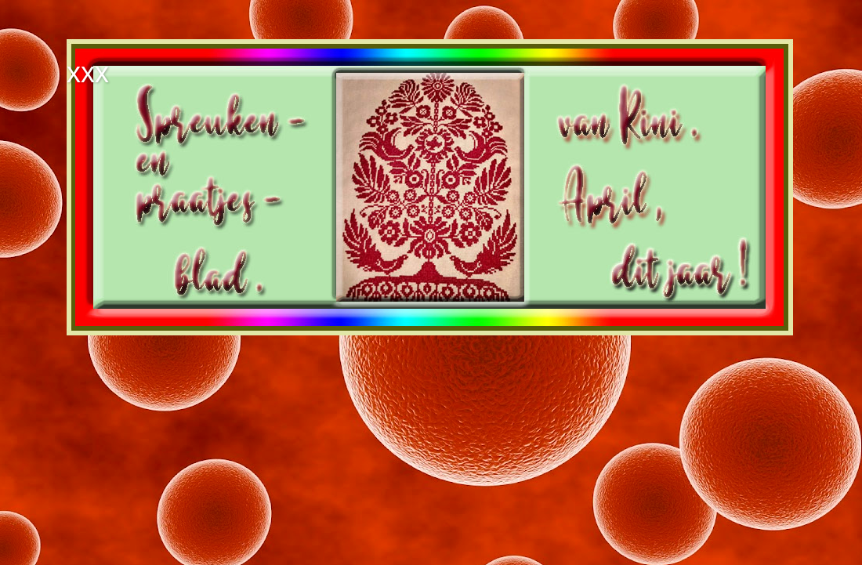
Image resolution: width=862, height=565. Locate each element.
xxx (88, 72)
